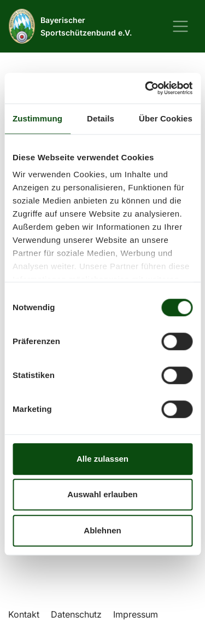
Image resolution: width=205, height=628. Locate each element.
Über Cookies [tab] (165, 118)
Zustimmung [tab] (37, 118)
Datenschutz (76, 614)
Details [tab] (100, 118)
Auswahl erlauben (102, 494)
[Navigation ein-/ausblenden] (180, 26)
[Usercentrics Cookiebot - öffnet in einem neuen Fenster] (145, 88)
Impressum (135, 614)
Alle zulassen (102, 458)
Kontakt (23, 614)
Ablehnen (102, 530)
